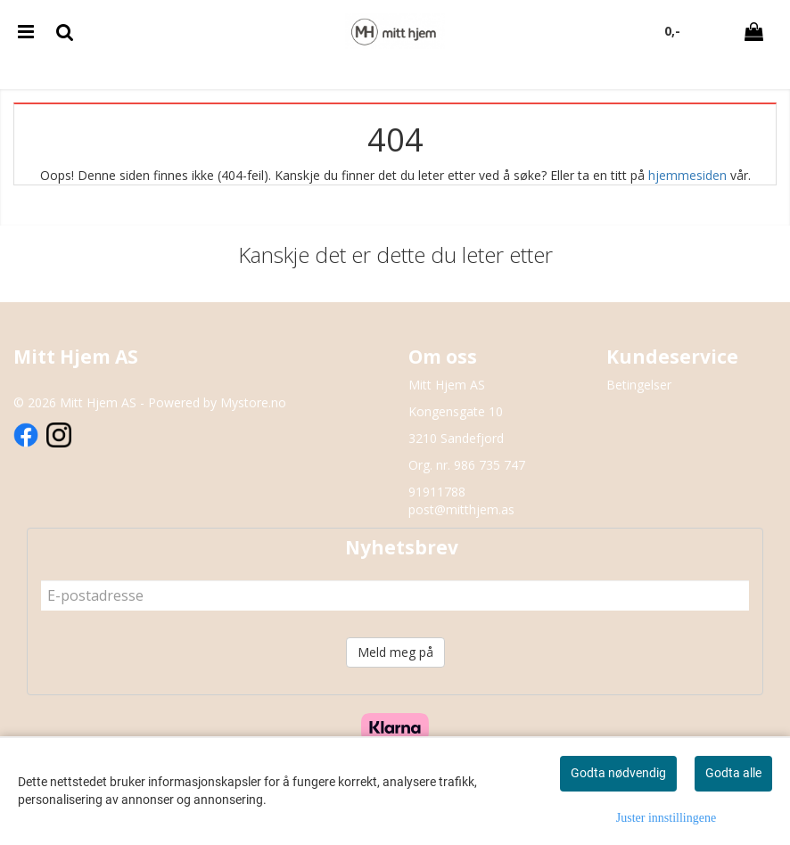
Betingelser (638, 384)
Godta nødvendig (618, 773)
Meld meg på (395, 652)
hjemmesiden (687, 175)
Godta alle (733, 773)
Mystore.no (253, 402)
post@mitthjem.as (461, 509)
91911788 (436, 491)
